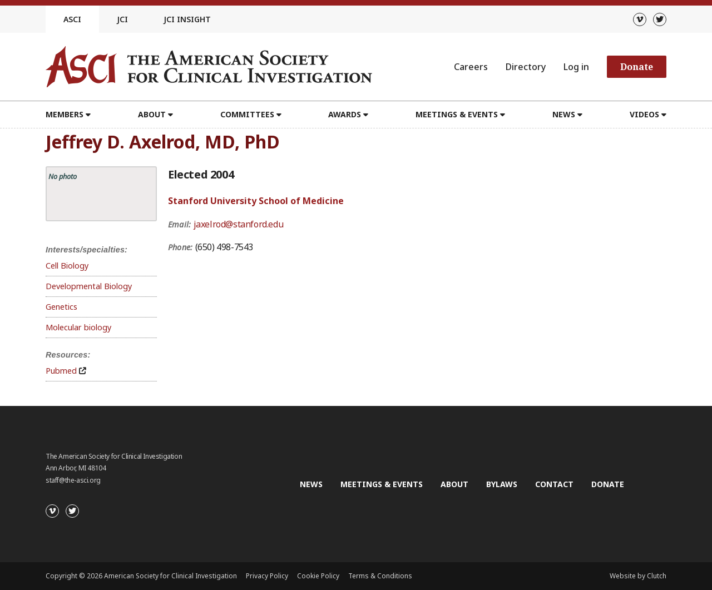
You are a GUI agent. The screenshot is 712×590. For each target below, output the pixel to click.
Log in (576, 67)
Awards (344, 114)
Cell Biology (67, 265)
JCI (122, 19)
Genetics (61, 306)
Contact (554, 484)
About (152, 114)
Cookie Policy (318, 576)
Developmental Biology (89, 286)
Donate (636, 67)
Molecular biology (78, 327)
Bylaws (501, 484)
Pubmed (61, 370)
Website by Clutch (638, 576)
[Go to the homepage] (209, 66)
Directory (526, 67)
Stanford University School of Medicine (256, 201)
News (563, 114)
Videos (644, 114)
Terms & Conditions (380, 576)
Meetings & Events (457, 114)
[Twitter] (659, 19)
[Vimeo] (639, 19)
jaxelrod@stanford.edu (239, 224)
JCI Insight (187, 19)
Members (64, 114)
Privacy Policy (267, 576)
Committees (247, 114)
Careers (471, 67)
